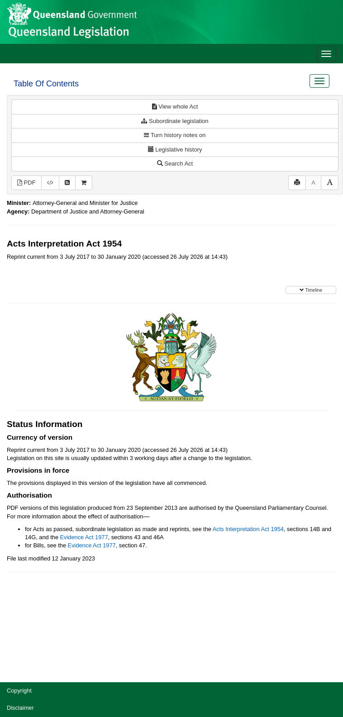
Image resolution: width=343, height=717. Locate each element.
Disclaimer (20, 707)
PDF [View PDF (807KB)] (26, 182)
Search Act (175, 163)
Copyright (19, 690)
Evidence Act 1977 (84, 537)
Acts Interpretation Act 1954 (248, 529)
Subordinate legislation (174, 121)
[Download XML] (50, 183)
